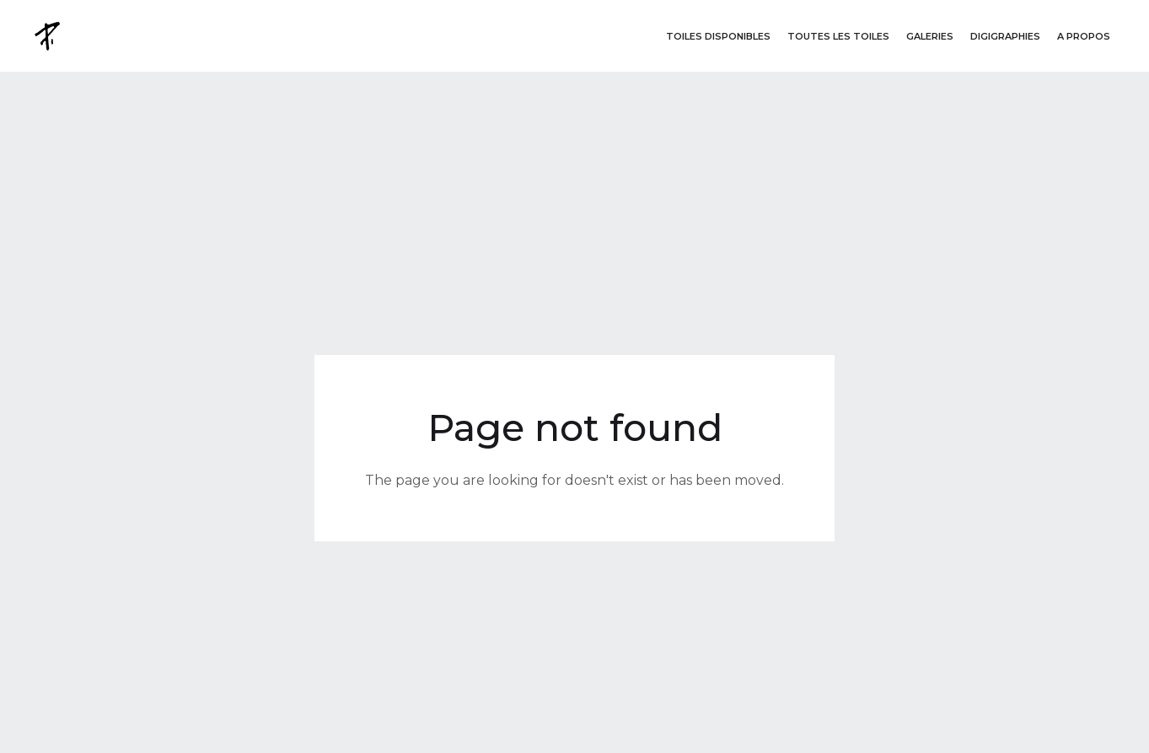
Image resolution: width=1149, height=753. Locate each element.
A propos (1083, 36)
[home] (48, 36)
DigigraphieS (1005, 36)
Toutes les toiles (838, 36)
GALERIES (929, 36)
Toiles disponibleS (718, 36)
